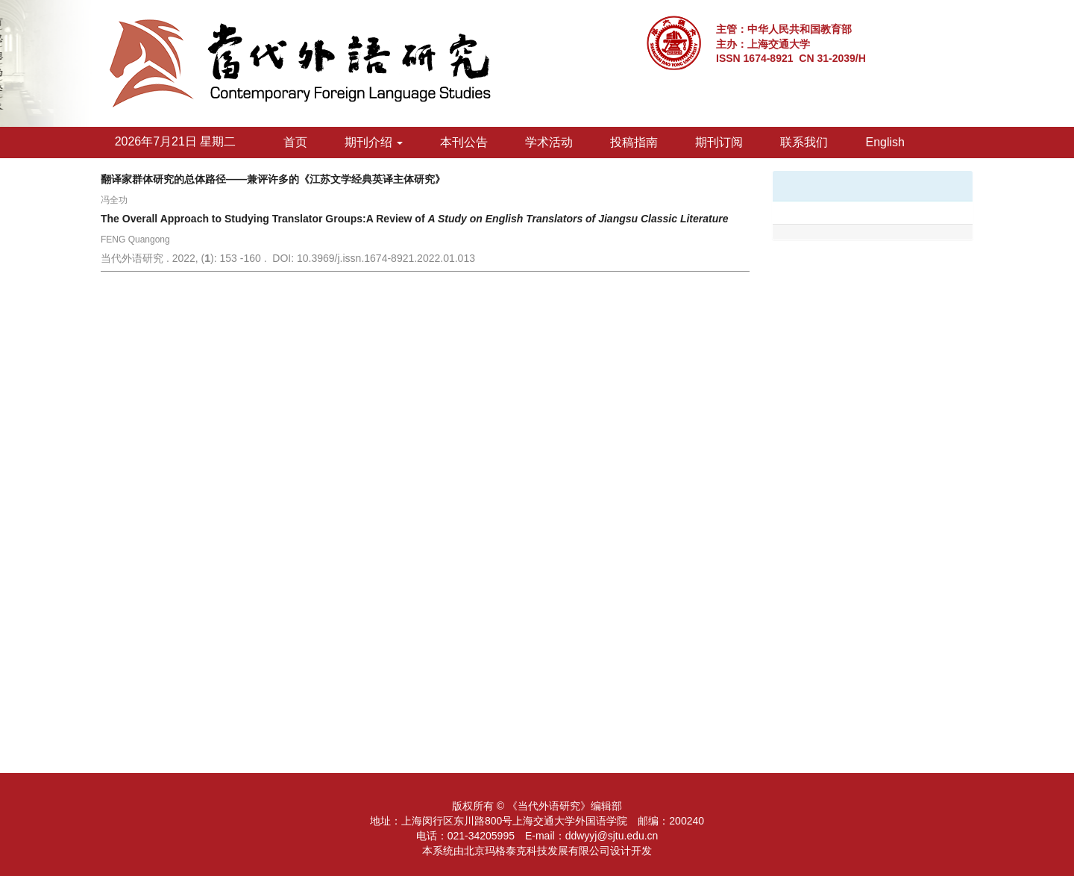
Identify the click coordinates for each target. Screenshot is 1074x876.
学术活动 (549, 142)
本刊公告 (464, 142)
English (884, 142)
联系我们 (804, 142)
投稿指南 (634, 142)
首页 (295, 142)
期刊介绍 (374, 142)
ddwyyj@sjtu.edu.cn (612, 836)
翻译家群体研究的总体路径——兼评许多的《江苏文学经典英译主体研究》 (273, 179)
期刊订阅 (719, 142)
